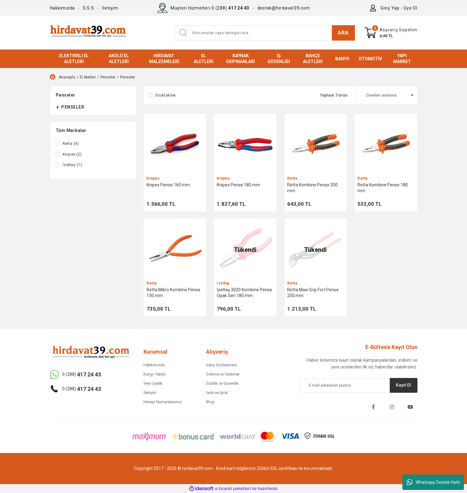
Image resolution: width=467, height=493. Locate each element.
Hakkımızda (62, 8)
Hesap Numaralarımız (162, 402)
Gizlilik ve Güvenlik (222, 383)
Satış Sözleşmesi (221, 365)
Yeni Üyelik (153, 383)
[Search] (265, 33)
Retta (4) (70, 143)
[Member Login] (374, 8)
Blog (210, 402)
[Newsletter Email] (358, 385)
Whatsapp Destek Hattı (433, 482)
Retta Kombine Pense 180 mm (382, 187)
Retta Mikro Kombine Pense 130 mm (173, 292)
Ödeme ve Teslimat (223, 374)
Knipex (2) (72, 154)
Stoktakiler (165, 95)
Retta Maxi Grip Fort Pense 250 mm (313, 292)
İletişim (110, 8)
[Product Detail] (174, 144)
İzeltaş (223, 283)
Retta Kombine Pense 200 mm (312, 187)
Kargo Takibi (154, 374)
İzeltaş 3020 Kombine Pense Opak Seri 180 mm (244, 292)
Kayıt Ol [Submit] (403, 385)
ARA (343, 33)
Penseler (127, 77)
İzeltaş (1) (72, 164)
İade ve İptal (217, 392)
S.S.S (88, 8)
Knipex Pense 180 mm (238, 184)
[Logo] (88, 33)
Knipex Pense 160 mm (168, 184)
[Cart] (390, 33)
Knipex (153, 179)
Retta (292, 179)
